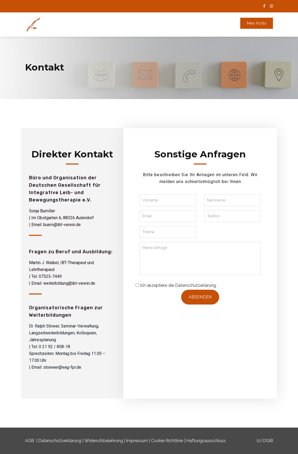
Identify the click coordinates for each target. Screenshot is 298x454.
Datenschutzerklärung (59, 440)
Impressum (137, 440)
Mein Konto (256, 23)
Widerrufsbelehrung (103, 440)
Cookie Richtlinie (167, 440)
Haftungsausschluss (206, 440)
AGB (29, 440)
